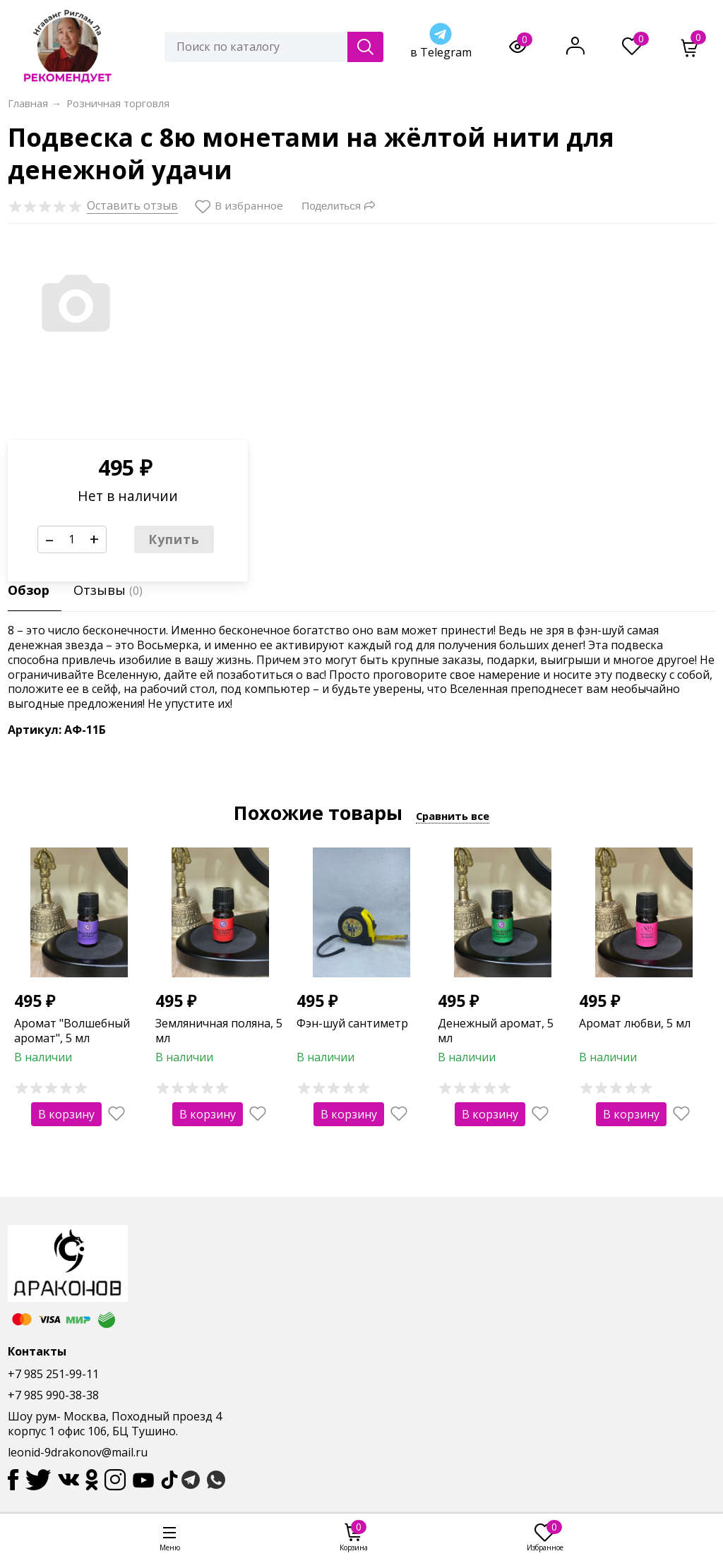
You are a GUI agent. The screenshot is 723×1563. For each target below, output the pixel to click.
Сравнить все (452, 816)
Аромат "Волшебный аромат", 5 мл (72, 1030)
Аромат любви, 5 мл (635, 1023)
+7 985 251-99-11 (53, 1374)
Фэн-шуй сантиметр (352, 1023)
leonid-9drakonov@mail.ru (78, 1452)
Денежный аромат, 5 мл (496, 1030)
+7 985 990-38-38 (53, 1395)
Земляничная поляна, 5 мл (218, 1030)
